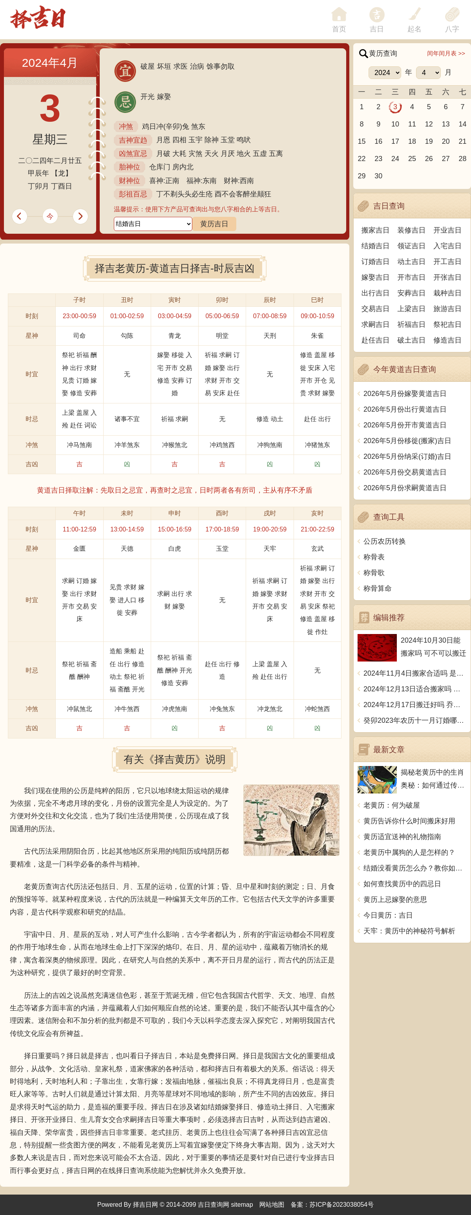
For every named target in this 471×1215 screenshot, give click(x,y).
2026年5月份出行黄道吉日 (405, 409)
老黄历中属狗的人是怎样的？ (409, 852)
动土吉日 (412, 262)
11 (412, 124)
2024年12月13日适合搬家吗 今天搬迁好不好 (415, 689)
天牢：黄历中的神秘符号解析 (409, 931)
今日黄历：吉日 (388, 915)
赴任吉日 (375, 340)
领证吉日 (412, 246)
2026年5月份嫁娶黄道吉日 (405, 394)
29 (361, 176)
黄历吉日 (214, 224)
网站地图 (272, 1204)
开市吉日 (412, 277)
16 (378, 141)
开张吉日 (447, 277)
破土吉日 (412, 340)
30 (378, 176)
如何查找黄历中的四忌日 (402, 884)
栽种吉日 (447, 293)
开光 (148, 97)
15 (361, 141)
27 (446, 159)
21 (463, 141)
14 (463, 124)
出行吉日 (375, 293)
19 (429, 141)
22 (361, 159)
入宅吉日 (447, 246)
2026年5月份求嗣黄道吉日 (405, 488)
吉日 (377, 29)
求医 (180, 66)
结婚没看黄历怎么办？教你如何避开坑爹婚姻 (415, 868)
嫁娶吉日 (375, 277)
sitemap (242, 1204)
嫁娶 (164, 97)
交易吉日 (375, 309)
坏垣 (164, 66)
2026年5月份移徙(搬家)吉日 (407, 441)
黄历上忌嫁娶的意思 (395, 899)
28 (463, 159)
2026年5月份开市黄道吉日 (405, 425)
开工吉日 (447, 262)
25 (412, 159)
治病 (197, 66)
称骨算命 (377, 588)
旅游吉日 (447, 309)
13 (446, 124)
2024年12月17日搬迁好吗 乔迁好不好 (415, 705)
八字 (452, 29)
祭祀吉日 (447, 324)
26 (429, 159)
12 (429, 124)
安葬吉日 (412, 293)
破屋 (148, 66)
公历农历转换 (384, 541)
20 (446, 141)
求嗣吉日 (375, 324)
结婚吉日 (375, 246)
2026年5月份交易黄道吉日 (405, 472)
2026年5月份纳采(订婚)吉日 (407, 456)
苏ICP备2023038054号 (342, 1204)
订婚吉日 (375, 262)
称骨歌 (374, 573)
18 (412, 141)
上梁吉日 (412, 309)
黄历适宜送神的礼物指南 (402, 837)
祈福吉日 (412, 324)
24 (395, 159)
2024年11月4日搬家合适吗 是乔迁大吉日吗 (415, 673)
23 (378, 159)
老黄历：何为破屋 (391, 805)
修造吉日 (447, 340)
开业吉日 (447, 230)
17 (395, 141)
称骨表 (374, 557)
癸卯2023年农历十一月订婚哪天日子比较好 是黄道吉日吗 (415, 720)
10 (395, 124)
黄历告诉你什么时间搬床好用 (409, 821)
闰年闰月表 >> (446, 53)
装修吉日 (412, 230)
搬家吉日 (375, 230)
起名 (414, 29)
